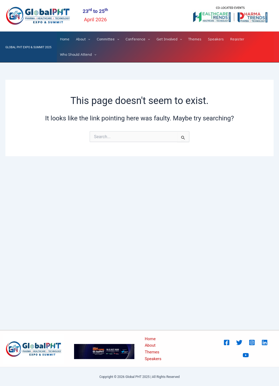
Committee (108, 39)
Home (64, 39)
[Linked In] (264, 342)
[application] (88, 39)
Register (237, 39)
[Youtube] (245, 355)
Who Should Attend (78, 54)
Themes (194, 39)
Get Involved (169, 39)
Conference (137, 39)
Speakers (216, 39)
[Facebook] (226, 342)
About (83, 39)
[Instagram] (252, 342)
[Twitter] (239, 342)
